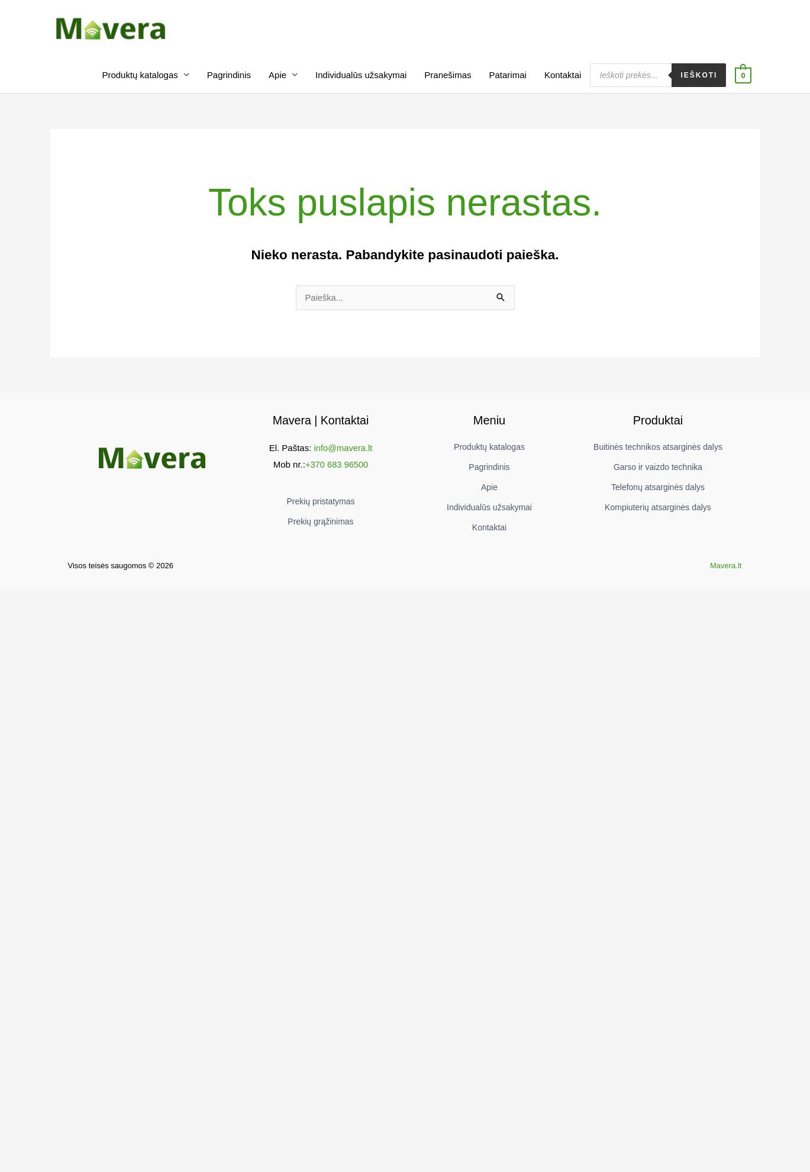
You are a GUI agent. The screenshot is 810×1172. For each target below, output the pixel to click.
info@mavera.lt (343, 453)
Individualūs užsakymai (360, 80)
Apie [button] (277, 80)
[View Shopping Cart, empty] (743, 80)
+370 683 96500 (337, 470)
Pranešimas (447, 80)
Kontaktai (563, 80)
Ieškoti (698, 80)
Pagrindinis (229, 80)
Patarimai (508, 80)
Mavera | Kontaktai (321, 426)
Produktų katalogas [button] (140, 80)
